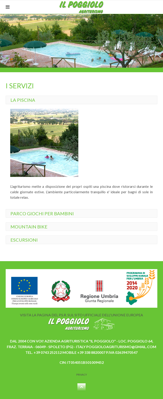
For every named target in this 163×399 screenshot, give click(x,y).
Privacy (81, 374)
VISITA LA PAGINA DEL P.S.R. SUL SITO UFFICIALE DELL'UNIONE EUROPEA (81, 315)
